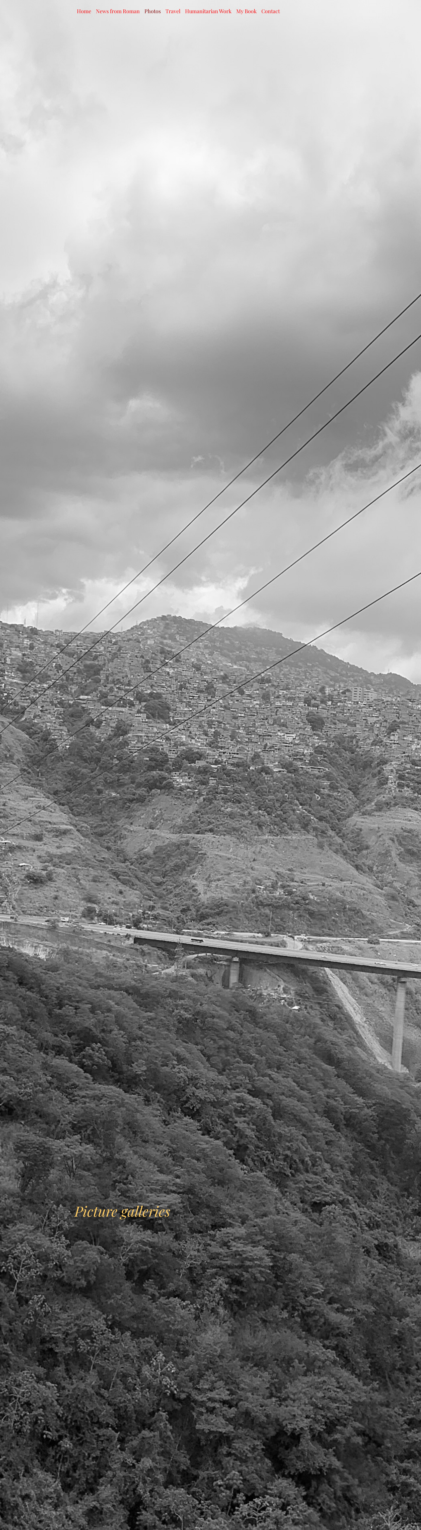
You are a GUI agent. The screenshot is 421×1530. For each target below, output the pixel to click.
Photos (152, 11)
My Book (246, 11)
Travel (172, 11)
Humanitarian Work (208, 11)
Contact (270, 11)
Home (84, 11)
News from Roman (118, 11)
